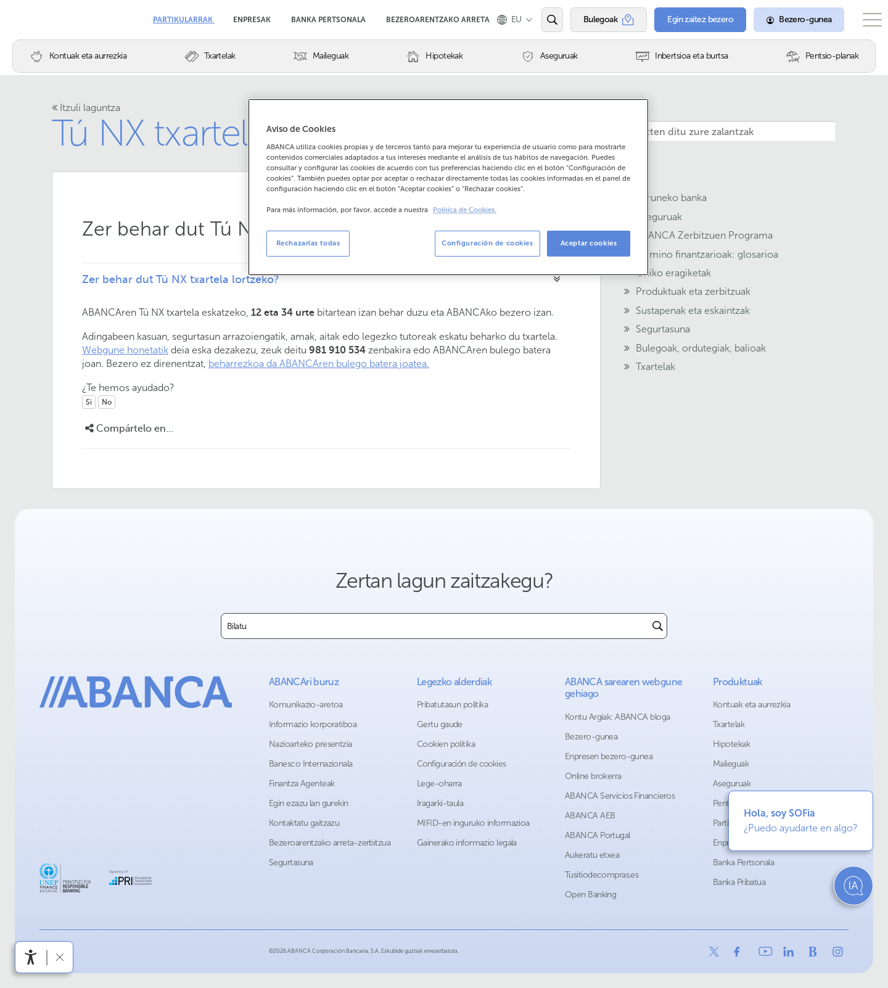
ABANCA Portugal (597, 835)
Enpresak (253, 15)
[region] (448, 187)
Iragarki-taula (440, 803)
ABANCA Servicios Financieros (620, 796)
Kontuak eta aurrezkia (751, 704)
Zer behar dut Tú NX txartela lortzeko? (180, 279)
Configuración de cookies (461, 764)
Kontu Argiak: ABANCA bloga (617, 717)
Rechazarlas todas (308, 243)
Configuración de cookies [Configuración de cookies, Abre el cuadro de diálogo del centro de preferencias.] (487, 243)
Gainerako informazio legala (467, 843)
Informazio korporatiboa (312, 724)
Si (89, 402)
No (107, 402)
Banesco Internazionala (311, 764)
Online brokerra (593, 776)
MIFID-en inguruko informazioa (473, 823)
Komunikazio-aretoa (306, 704)
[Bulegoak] (595, 19)
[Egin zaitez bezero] (685, 19)
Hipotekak (731, 744)
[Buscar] (658, 626)
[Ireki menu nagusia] (864, 19)
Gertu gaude (439, 724)
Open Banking (590, 894)
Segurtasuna (291, 862)
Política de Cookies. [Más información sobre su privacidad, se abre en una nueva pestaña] (464, 210)
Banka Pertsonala (329, 15)
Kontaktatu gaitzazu (304, 823)
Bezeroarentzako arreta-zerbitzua (329, 843)
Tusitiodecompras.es (601, 875)
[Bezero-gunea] (783, 19)
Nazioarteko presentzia (310, 744)
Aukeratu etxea (592, 855)
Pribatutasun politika (452, 704)
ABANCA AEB (590, 815)
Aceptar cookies (589, 243)
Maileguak (731, 764)
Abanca (31, 18)
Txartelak (728, 724)
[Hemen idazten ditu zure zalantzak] (713, 131)
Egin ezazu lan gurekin (308, 803)
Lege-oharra (439, 783)
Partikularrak (184, 15)
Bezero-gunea (591, 736)
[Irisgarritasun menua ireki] (30, 957)
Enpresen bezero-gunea (608, 756)
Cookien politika (446, 744)
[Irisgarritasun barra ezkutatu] (59, 957)
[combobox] (435, 626)
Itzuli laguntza (86, 107)
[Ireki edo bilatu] (538, 19)
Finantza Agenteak (301, 783)
